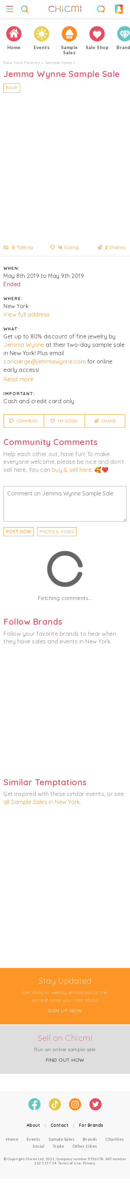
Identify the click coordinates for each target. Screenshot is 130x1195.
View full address (26, 314)
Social (38, 1146)
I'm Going (64, 420)
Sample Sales (58, 62)
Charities (114, 1139)
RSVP (12, 87)
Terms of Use (69, 1163)
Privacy (89, 1163)
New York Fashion (21, 62)
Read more (18, 379)
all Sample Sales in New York (41, 801)
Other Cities (84, 1146)
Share (105, 420)
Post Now (18, 531)
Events (34, 1139)
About (33, 1125)
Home (12, 1139)
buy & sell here (72, 469)
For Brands (91, 1125)
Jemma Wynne (23, 344)
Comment (23, 420)
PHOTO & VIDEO (57, 531)
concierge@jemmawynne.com (44, 361)
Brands (90, 1139)
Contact (60, 1125)
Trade (58, 1146)
